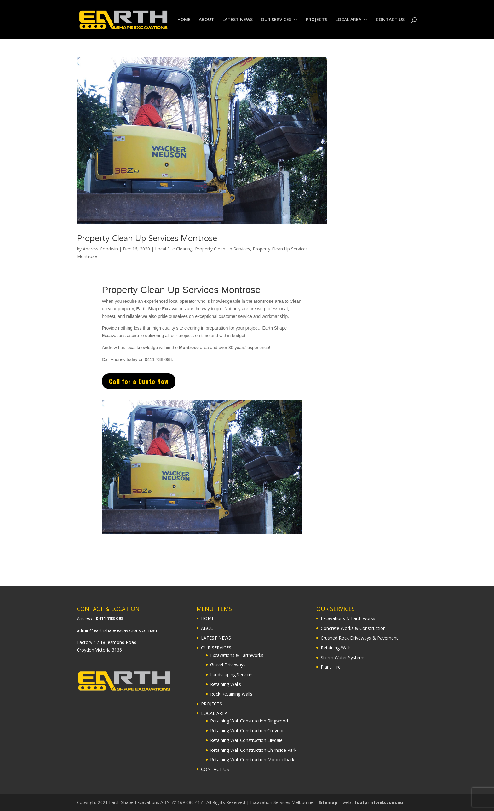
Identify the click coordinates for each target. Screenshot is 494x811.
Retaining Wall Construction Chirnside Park (253, 750)
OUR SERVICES (276, 19)
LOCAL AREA (348, 19)
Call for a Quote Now (166, 381)
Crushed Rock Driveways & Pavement (359, 638)
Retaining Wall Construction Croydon (247, 730)
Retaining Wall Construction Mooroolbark (252, 759)
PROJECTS (316, 19)
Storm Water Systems (343, 657)
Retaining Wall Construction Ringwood (249, 721)
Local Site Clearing (173, 249)
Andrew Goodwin (100, 249)
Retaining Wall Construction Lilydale (246, 740)
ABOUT (206, 19)
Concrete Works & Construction (353, 628)
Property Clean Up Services (222, 249)
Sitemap (328, 802)
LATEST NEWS (237, 19)
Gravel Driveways (227, 665)
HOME (184, 19)
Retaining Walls (225, 684)
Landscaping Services (232, 674)
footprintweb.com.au (378, 802)
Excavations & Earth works (348, 618)
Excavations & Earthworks (236, 655)
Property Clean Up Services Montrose (147, 238)
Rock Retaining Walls (231, 694)
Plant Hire (331, 667)
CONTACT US (390, 19)
